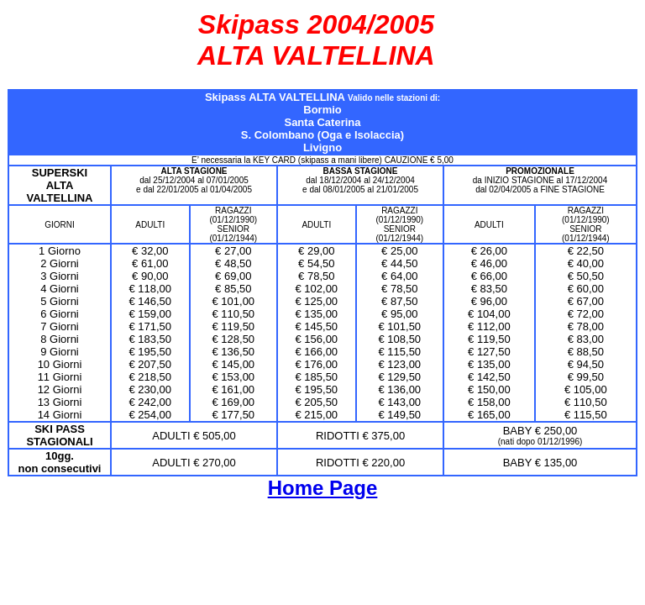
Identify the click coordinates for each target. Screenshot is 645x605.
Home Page (323, 487)
